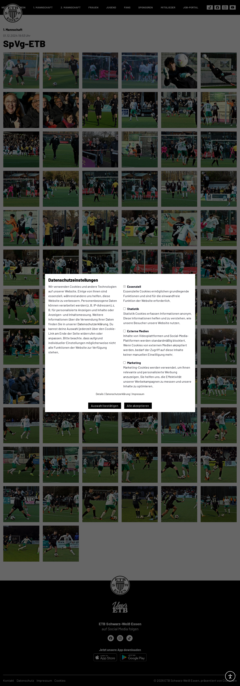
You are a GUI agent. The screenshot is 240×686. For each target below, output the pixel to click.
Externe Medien (136, 331)
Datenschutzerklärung (92, 324)
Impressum (138, 394)
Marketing (132, 362)
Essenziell (132, 286)
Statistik (131, 309)
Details (99, 394)
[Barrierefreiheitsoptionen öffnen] (230, 676)
